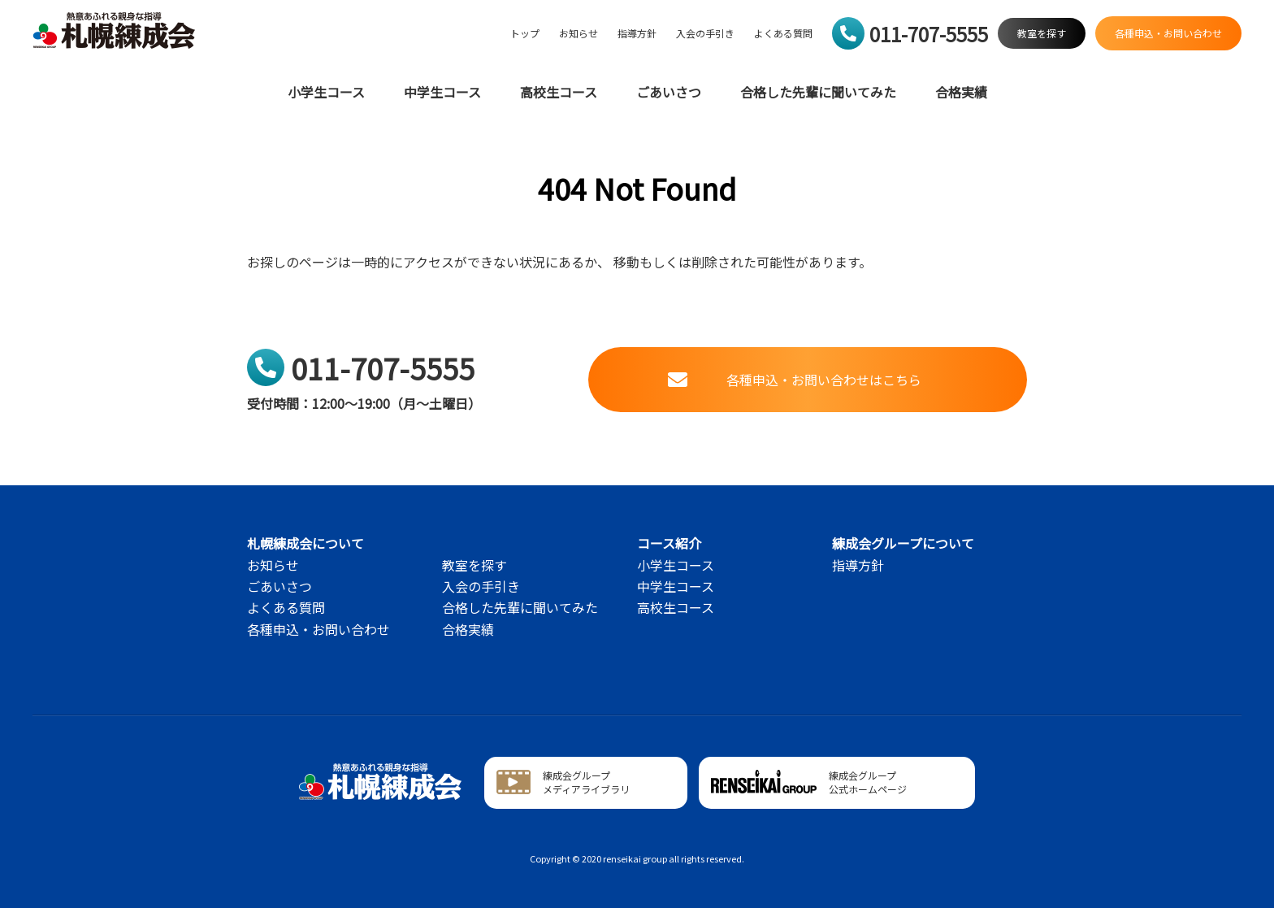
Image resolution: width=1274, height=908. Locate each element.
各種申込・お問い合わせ (318, 629)
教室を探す (474, 565)
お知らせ (578, 33)
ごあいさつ (668, 92)
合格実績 (961, 92)
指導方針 (637, 33)
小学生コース (326, 92)
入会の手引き (705, 33)
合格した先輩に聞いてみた (818, 92)
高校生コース (558, 92)
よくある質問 (783, 33)
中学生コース (442, 92)
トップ (525, 33)
